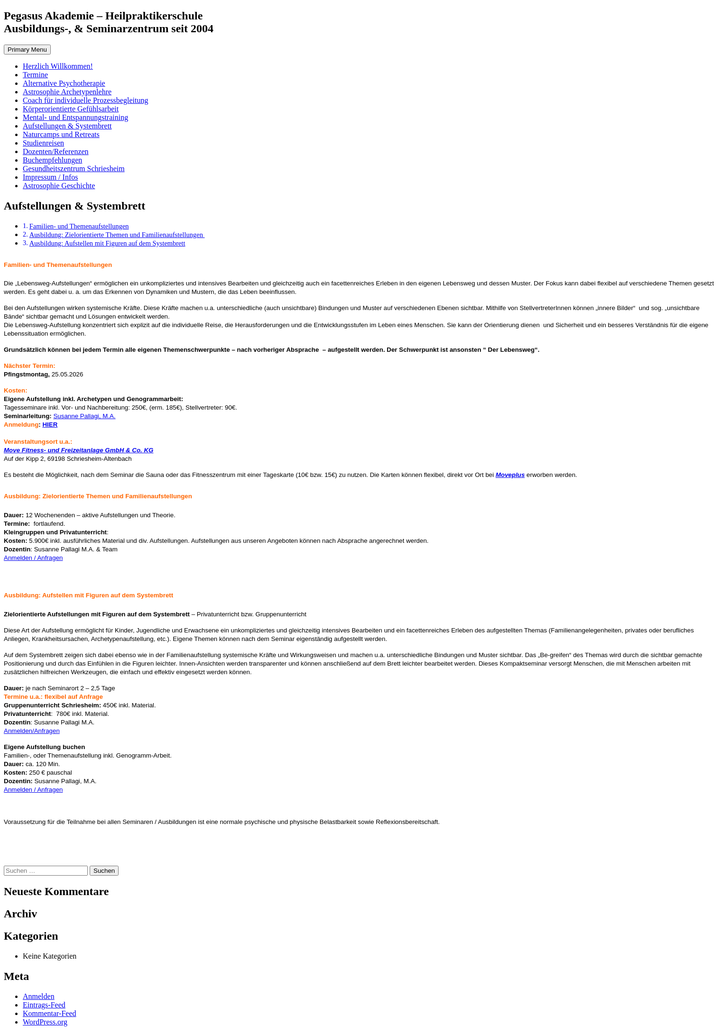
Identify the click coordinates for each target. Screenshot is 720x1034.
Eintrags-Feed (44, 1005)
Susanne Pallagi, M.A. (84, 416)
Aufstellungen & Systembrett (67, 126)
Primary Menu (27, 49)
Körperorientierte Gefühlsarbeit (71, 109)
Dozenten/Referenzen (56, 151)
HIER (49, 424)
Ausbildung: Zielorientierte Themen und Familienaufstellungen (117, 234)
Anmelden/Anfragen (32, 730)
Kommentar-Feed (49, 1013)
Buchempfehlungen (52, 160)
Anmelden (39, 996)
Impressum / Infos (50, 177)
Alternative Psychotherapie (64, 83)
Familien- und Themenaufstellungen (79, 226)
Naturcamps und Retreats (61, 134)
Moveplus (510, 474)
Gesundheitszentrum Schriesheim (74, 169)
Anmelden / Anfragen (33, 557)
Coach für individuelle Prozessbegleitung (85, 100)
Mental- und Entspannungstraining (75, 117)
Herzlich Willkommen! (58, 66)
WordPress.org (45, 1022)
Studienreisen (43, 143)
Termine (35, 75)
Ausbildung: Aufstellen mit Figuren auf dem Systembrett (107, 243)
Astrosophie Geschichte (59, 186)
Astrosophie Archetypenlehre (67, 92)
